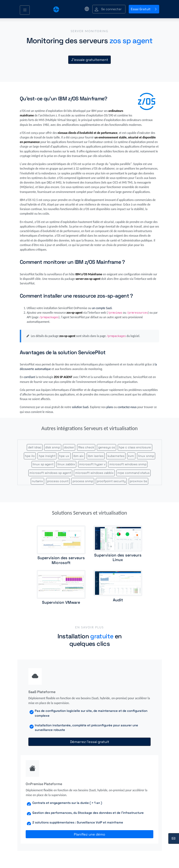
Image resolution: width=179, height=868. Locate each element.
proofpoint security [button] (111, 481)
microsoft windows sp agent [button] (50, 473)
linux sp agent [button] (43, 464)
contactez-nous (127, 407)
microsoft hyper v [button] (92, 464)
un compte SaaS (102, 308)
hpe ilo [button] (30, 456)
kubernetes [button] (116, 456)
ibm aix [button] (78, 456)
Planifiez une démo (89, 834)
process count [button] (57, 481)
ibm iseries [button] (96, 456)
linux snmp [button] (146, 456)
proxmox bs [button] (138, 481)
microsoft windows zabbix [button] (94, 473)
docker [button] (69, 447)
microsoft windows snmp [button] (127, 464)
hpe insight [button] (47, 456)
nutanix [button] (37, 481)
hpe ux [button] (64, 456)
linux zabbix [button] (66, 464)
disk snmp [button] (52, 447)
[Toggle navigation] (25, 10)
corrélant (29, 377)
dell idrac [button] (34, 447)
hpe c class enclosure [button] (135, 447)
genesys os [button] (106, 447)
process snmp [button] (83, 481)
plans (109, 407)
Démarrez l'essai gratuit (89, 741)
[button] (108, 9)
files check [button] (86, 447)
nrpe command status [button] (133, 473)
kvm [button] (131, 456)
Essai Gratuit (144, 9)
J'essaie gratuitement (89, 59)
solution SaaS (80, 407)
